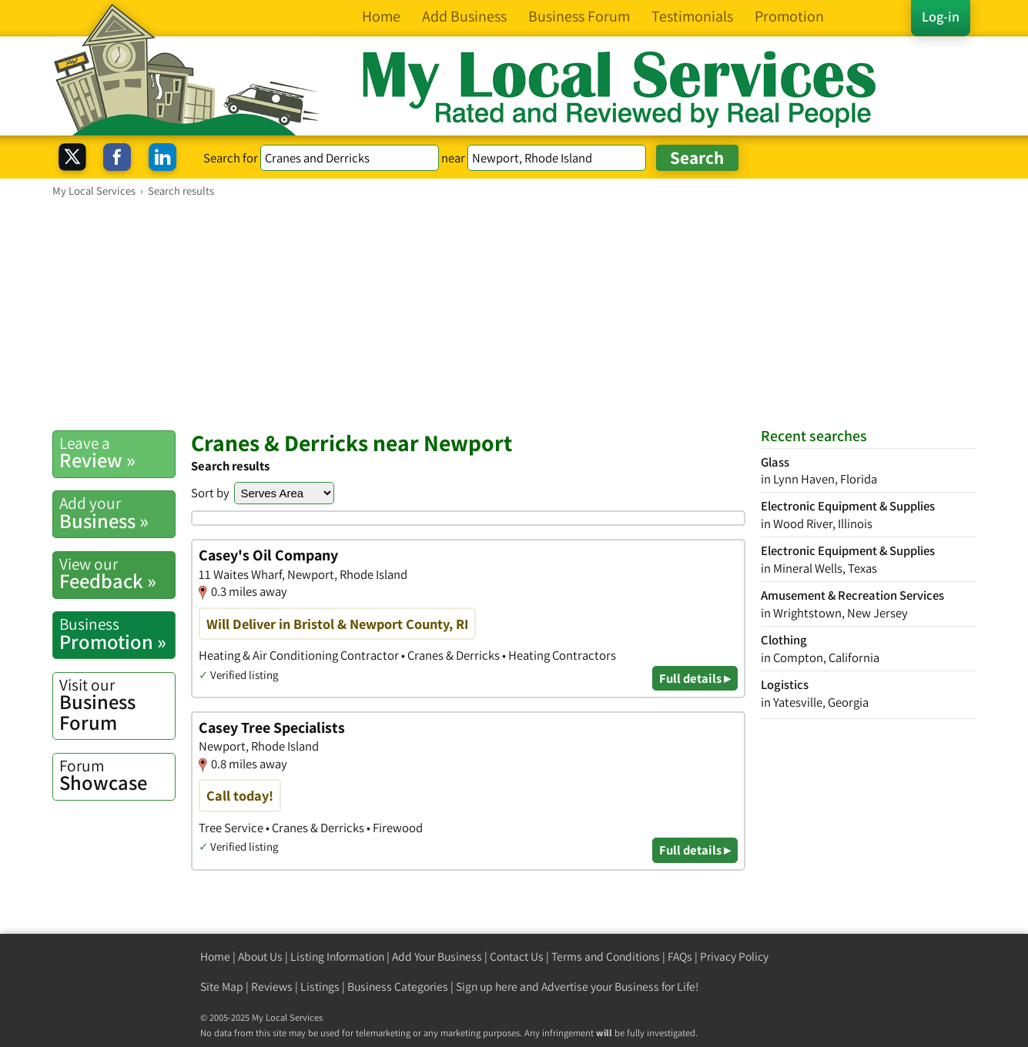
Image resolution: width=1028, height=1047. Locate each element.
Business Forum (117, 705)
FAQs (680, 956)
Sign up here (486, 986)
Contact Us (517, 956)
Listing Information (337, 956)
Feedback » (117, 573)
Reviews (272, 986)
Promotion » (117, 633)
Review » (117, 452)
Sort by (210, 492)
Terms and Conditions (605, 956)
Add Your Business (437, 956)
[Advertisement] (514, 313)
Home (215, 956)
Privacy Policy (734, 956)
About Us (260, 956)
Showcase (117, 775)
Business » (117, 513)
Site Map (221, 986)
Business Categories (397, 986)
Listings (320, 986)
